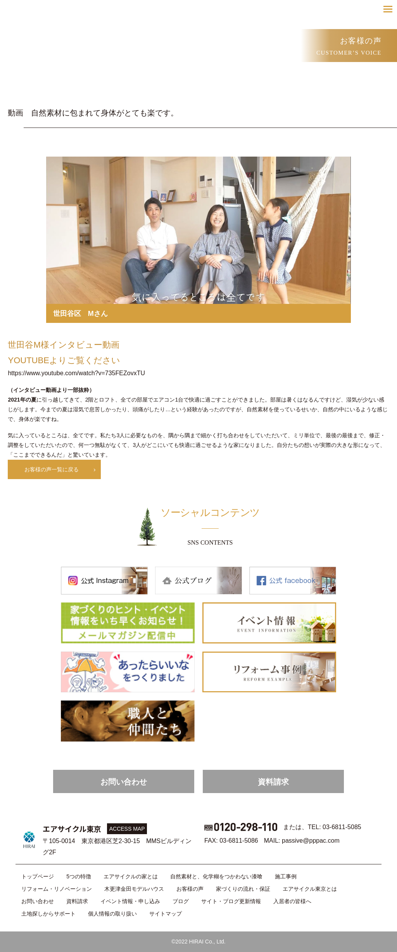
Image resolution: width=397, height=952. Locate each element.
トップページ (37, 876)
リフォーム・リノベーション (56, 889)
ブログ (181, 901)
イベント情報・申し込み (130, 901)
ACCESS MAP (127, 829)
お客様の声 (190, 889)
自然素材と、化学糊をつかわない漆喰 (216, 876)
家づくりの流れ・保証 (243, 889)
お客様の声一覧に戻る (51, 469)
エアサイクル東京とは (310, 889)
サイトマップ (165, 914)
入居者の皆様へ (292, 901)
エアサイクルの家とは (131, 876)
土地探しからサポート (48, 914)
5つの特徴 (78, 876)
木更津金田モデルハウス (134, 889)
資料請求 (273, 782)
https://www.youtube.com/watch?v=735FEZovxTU (76, 373)
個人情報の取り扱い (112, 914)
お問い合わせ (123, 782)
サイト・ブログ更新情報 (231, 901)
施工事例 (286, 876)
